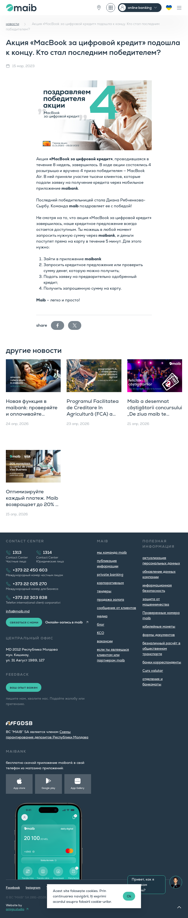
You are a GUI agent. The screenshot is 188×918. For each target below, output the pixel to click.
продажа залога (110, 599)
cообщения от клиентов (116, 608)
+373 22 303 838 (30, 597)
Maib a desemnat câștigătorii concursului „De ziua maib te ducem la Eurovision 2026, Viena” (154, 414)
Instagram (33, 888)
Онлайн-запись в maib (64, 622)
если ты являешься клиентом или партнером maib (113, 654)
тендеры (104, 591)
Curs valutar (152, 670)
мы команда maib (112, 552)
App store (19, 788)
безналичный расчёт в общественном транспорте (161, 648)
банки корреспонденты (161, 662)
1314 (47, 552)
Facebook (13, 888)
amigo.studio (15, 909)
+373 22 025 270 (30, 583)
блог (100, 624)
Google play (48, 788)
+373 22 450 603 (30, 570)
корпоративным (110, 583)
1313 (17, 552)
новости (12, 24)
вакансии (105, 641)
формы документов (158, 635)
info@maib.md (18, 611)
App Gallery (77, 788)
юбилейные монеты (158, 626)
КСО (100, 633)
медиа (102, 616)
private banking (110, 574)
